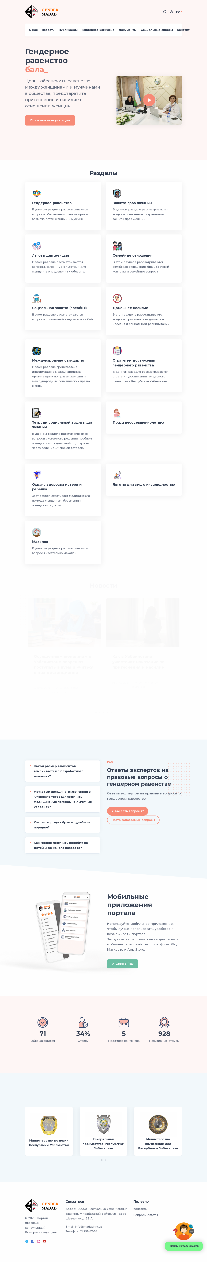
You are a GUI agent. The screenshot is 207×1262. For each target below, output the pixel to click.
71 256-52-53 (88, 1231)
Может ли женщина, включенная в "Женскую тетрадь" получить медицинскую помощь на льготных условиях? (63, 799)
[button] (171, 12)
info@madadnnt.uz (88, 1226)
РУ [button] (178, 11)
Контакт (183, 30)
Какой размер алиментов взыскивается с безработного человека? (59, 771)
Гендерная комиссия (98, 30)
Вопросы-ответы (145, 1215)
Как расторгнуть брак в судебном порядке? (62, 825)
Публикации (68, 30)
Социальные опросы (157, 30)
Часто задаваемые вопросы (133, 820)
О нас (33, 30)
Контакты (140, 1209)
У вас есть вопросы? (128, 811)
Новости (48, 30)
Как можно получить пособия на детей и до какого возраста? (61, 845)
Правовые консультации (50, 120)
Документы (128, 30)
